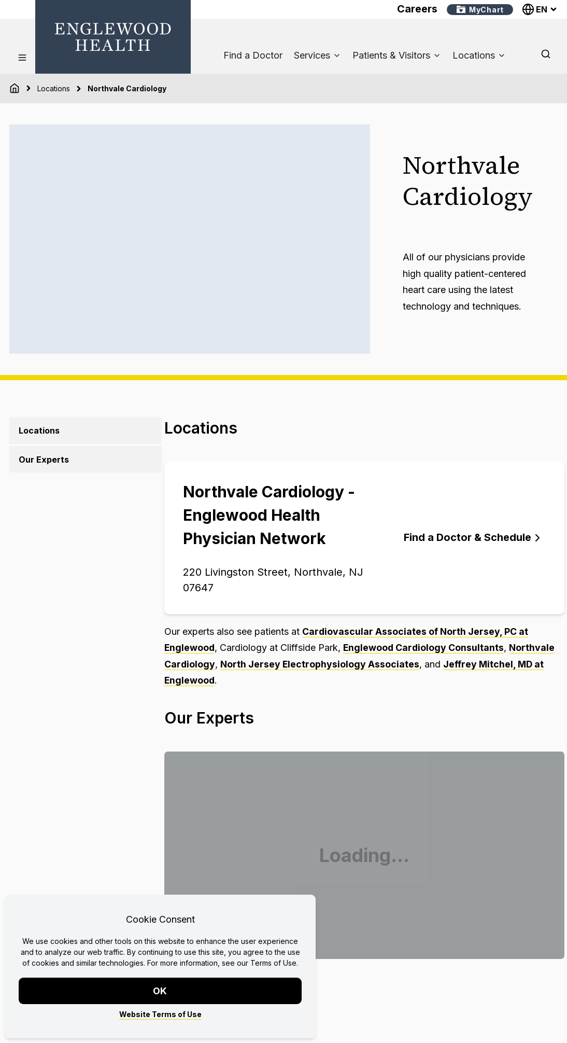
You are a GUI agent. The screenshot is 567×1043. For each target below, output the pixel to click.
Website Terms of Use (160, 1014)
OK (160, 990)
